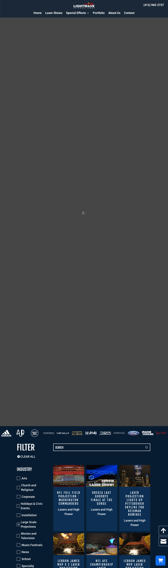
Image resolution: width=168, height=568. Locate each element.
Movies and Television (28, 536)
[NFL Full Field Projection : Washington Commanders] (68, 498)
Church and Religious (28, 487)
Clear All (26, 456)
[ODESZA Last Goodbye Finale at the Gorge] (101, 498)
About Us (114, 13)
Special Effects (76, 13)
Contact (129, 13)
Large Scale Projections (28, 524)
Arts (24, 478)
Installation (29, 515)
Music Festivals (32, 545)
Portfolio (99, 13)
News (25, 552)
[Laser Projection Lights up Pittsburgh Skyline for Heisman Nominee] (134, 498)
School (26, 559)
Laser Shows (53, 13)
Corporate (28, 496)
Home (38, 13)
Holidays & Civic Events (31, 506)
